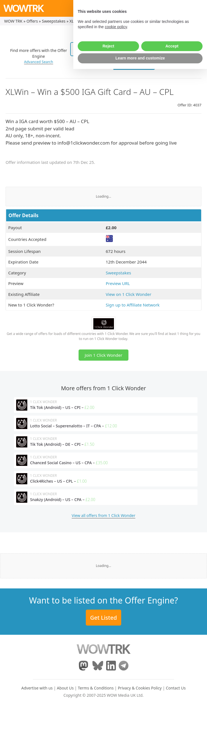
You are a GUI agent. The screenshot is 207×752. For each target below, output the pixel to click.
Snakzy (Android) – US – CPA (56, 499)
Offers (32, 21)
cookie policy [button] (116, 710)
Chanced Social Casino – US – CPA (61, 462)
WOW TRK (13, 21)
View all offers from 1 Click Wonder (103, 515)
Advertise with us (37, 688)
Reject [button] (108, 729)
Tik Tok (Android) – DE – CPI (55, 444)
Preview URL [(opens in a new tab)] (118, 283)
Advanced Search (38, 61)
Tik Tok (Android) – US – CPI (55, 407)
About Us (65, 688)
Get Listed (103, 617)
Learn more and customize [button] (140, 741)
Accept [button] (172, 729)
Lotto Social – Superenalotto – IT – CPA (65, 425)
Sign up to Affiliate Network (133, 305)
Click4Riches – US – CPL (51, 481)
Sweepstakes (53, 21)
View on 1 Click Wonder (129, 294)
